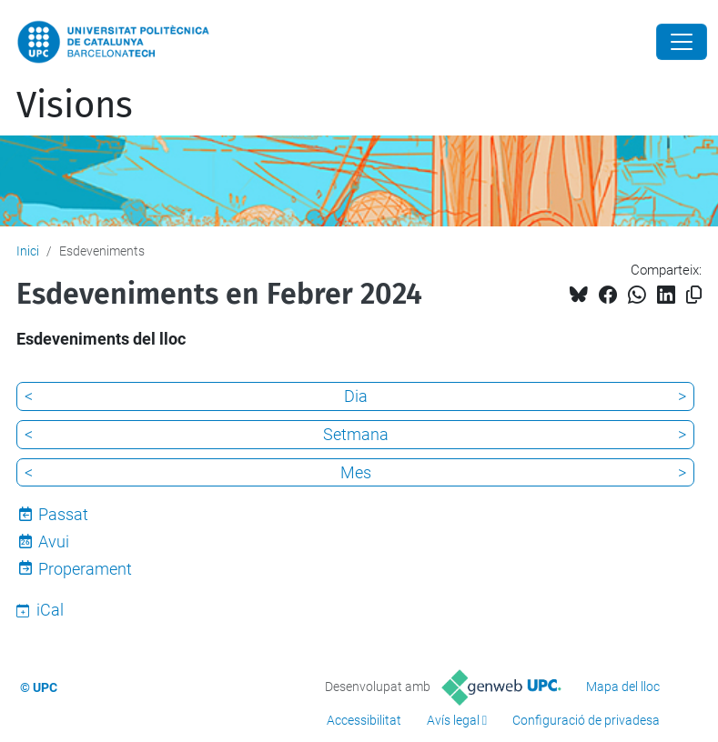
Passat (63, 514)
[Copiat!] (694, 295)
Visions (74, 105)
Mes (355, 472)
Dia (356, 396)
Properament (85, 568)
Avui (53, 541)
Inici (27, 251)
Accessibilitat (364, 720)
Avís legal (453, 720)
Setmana (356, 434)
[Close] (681, 42)
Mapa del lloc (623, 686)
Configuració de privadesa (586, 720)
